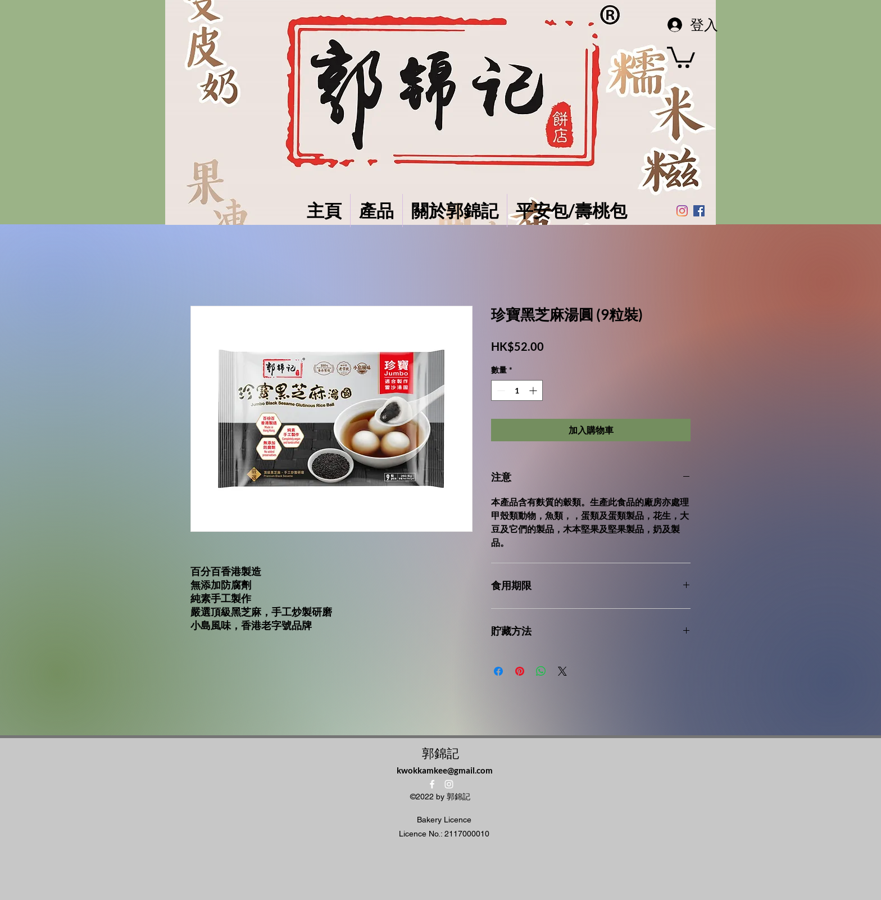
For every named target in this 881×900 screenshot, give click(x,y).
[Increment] (534, 390)
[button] (681, 56)
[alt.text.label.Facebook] (432, 784)
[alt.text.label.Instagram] (449, 784)
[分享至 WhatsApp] (541, 671)
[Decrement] (500, 390)
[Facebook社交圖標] (699, 210)
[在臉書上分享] (498, 671)
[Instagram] (682, 210)
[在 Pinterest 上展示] (519, 671)
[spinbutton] (517, 390)
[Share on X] (562, 671)
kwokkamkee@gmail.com (445, 770)
